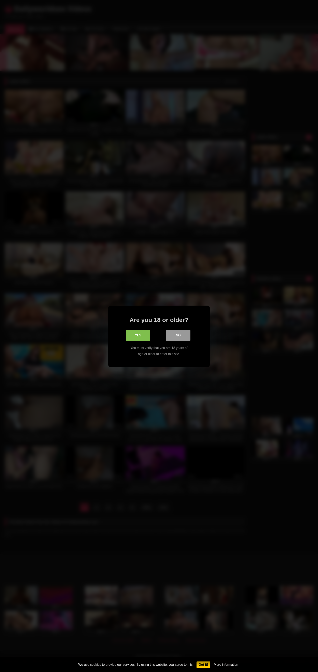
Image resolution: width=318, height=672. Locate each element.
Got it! (203, 664)
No (178, 335)
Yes (138, 335)
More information (226, 664)
